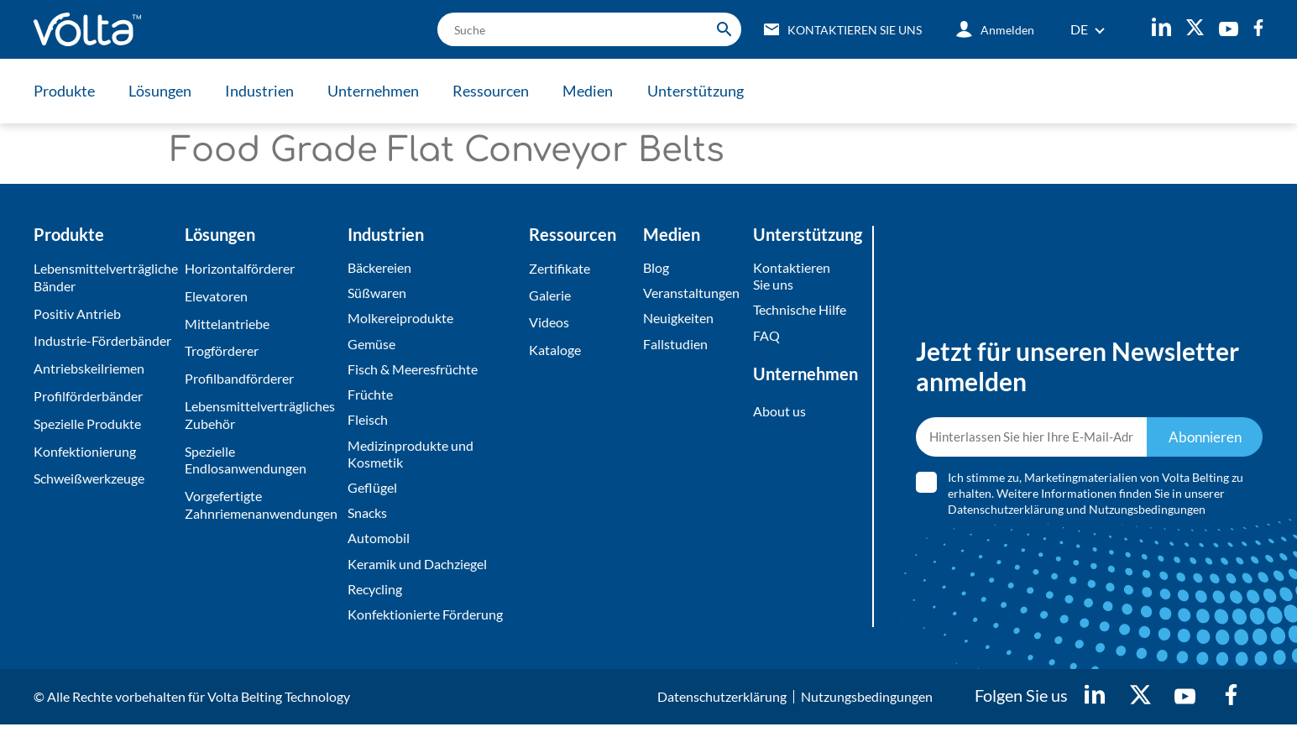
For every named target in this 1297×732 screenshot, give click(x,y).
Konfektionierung (85, 451)
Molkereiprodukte (400, 319)
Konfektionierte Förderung (425, 621)
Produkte (64, 90)
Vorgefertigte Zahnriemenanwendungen (261, 504)
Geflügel (372, 491)
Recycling (375, 595)
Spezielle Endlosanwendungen (245, 460)
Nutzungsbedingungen (1147, 512)
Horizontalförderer (240, 268)
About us (779, 413)
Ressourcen (497, 90)
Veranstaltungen (691, 293)
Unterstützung (704, 90)
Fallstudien (675, 345)
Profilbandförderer (239, 378)
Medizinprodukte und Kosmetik (410, 457)
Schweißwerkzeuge (89, 478)
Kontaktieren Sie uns (791, 276)
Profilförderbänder (88, 396)
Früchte (370, 397)
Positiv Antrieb (77, 314)
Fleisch (368, 423)
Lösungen (161, 90)
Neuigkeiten (678, 319)
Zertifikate (559, 268)
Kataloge (555, 350)
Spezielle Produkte (87, 423)
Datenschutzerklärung (1006, 512)
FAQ (766, 336)
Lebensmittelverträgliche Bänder (105, 277)
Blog (656, 267)
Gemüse (371, 345)
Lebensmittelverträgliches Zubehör (260, 414)
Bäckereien (379, 267)
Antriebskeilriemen (89, 368)
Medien (596, 90)
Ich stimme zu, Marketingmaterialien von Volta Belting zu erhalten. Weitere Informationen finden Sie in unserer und (1095, 496)
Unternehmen (378, 90)
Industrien (262, 90)
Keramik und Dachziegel (417, 570)
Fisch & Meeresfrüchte (413, 371)
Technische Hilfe (799, 311)
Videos (549, 324)
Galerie (550, 296)
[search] (583, 29)
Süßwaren (377, 293)
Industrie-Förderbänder (102, 340)
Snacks (367, 517)
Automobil (379, 544)
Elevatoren (216, 296)
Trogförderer (222, 350)
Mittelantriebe (227, 324)
